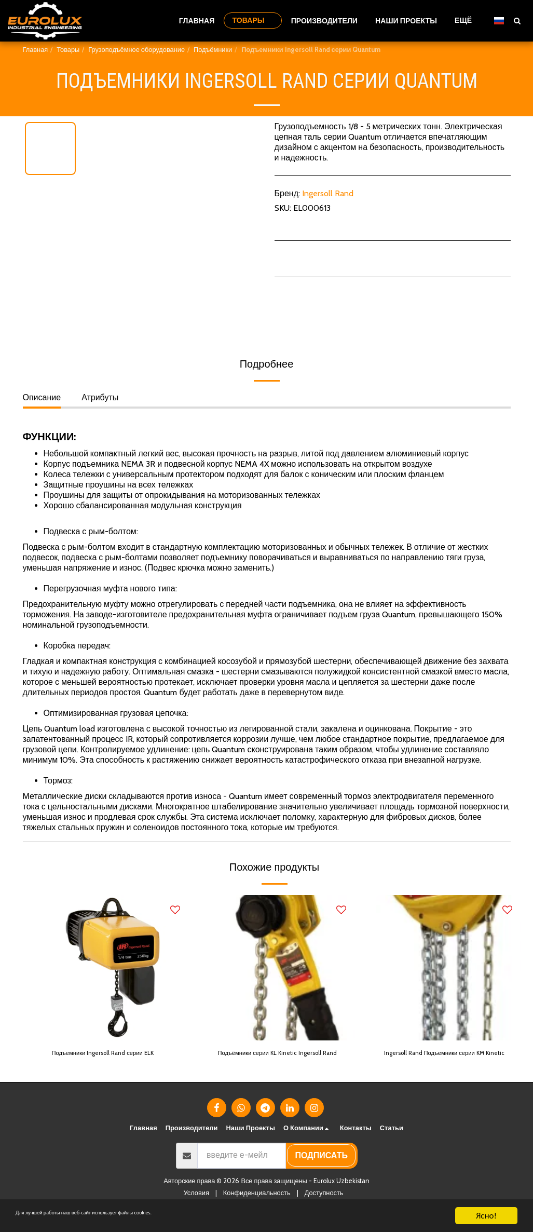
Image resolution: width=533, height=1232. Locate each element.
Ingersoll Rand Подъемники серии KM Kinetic (447, 1061)
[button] (517, 20)
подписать (321, 1171)
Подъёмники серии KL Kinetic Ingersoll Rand (272, 1061)
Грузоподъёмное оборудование (136, 49)
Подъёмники (213, 49)
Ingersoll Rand (327, 193)
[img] (116, 967)
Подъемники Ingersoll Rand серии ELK (115, 1061)
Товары (68, 49)
